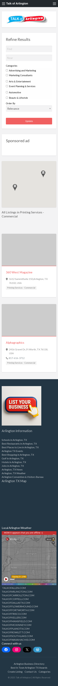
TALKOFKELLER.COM (14, 617)
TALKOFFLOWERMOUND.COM (20, 606)
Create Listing (15, 671)
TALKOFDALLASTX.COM (16, 602)
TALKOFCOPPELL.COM (15, 598)
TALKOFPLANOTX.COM (16, 628)
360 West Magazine (19, 272)
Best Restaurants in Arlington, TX (19, 443)
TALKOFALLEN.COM (14, 587)
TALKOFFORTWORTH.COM (18, 610)
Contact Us (31, 671)
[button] (15, 187)
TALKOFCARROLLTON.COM (18, 595)
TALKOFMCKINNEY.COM (16, 624)
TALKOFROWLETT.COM (16, 632)
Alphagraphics (15, 342)
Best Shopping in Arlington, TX (18, 454)
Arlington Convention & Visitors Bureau (22, 476)
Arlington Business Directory (29, 663)
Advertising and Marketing (21, 70)
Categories (11, 65)
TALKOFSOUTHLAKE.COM (17, 635)
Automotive (13, 92)
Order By (29, 107)
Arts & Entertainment (18, 81)
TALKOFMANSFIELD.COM (17, 621)
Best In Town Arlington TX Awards (29, 667)
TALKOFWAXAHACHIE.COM (18, 639)
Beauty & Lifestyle (17, 97)
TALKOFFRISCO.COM (14, 613)
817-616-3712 (17, 357)
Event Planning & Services (20, 86)
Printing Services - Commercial (21, 287)
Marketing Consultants (19, 75)
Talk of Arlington (17, 3)
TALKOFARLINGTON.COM (17, 591)
